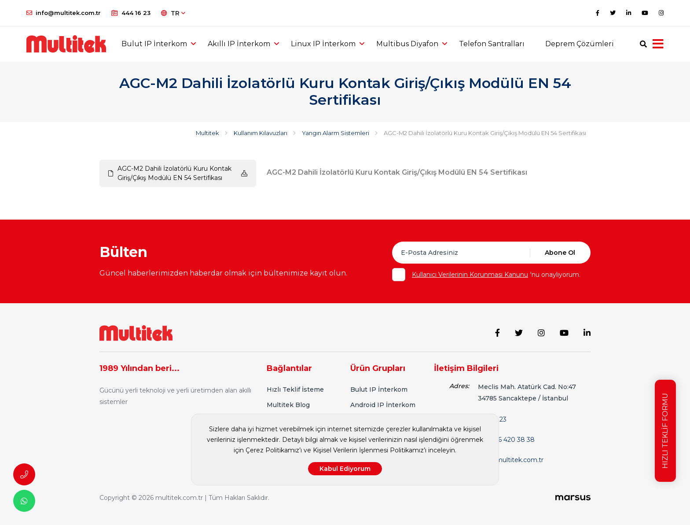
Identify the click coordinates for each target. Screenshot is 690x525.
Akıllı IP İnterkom (239, 44)
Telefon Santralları (492, 44)
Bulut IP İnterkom (154, 44)
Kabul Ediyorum (345, 469)
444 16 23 (130, 12)
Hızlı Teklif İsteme (295, 389)
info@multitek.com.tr (63, 12)
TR (173, 13)
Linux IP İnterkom (323, 44)
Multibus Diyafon (407, 44)
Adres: (459, 386)
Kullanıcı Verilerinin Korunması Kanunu (470, 275)
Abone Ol (560, 253)
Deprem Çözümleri (579, 44)
